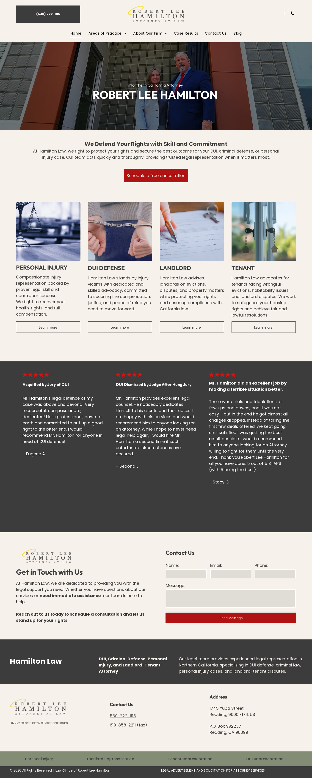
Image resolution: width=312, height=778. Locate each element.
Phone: (261, 565)
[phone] (292, 14)
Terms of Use (41, 723)
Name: (172, 565)
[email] (284, 14)
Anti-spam (60, 723)
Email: (216, 565)
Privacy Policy (19, 723)
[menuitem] (76, 33)
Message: (175, 585)
